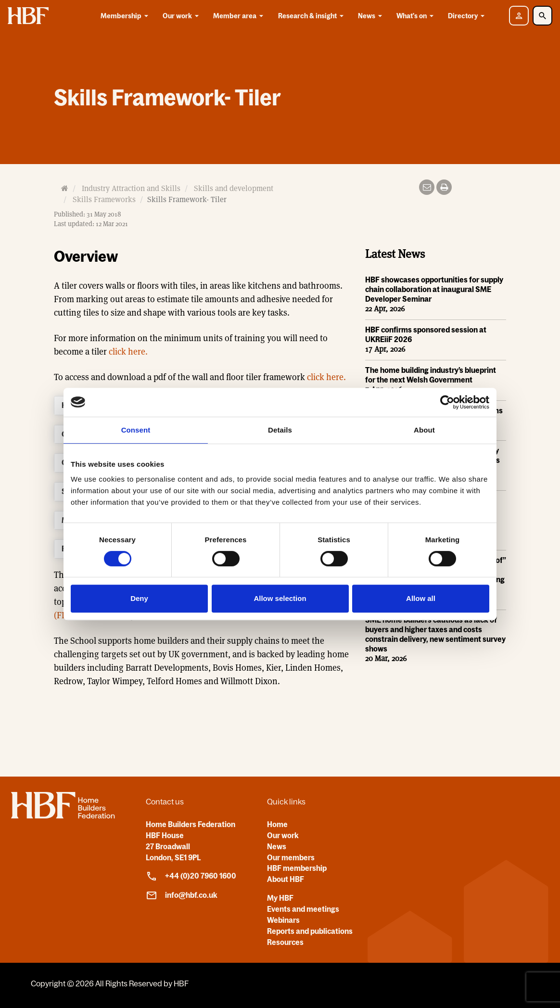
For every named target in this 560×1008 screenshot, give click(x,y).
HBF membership (297, 868)
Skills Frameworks (104, 199)
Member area (240, 16)
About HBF (285, 879)
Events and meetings (303, 909)
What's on (416, 16)
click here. (127, 351)
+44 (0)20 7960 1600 (191, 876)
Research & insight (312, 16)
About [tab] (424, 430)
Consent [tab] (136, 430)
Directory (468, 16)
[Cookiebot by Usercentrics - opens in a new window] (447, 402)
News (371, 16)
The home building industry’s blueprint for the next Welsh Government (430, 374)
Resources (285, 942)
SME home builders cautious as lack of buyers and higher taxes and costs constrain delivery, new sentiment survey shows (435, 634)
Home (277, 824)
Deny (139, 598)
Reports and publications (310, 931)
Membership (126, 16)
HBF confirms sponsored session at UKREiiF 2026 (425, 334)
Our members (291, 857)
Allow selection (280, 598)
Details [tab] (280, 430)
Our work (182, 16)
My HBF (280, 898)
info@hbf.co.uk (181, 895)
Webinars (283, 920)
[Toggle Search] (542, 16)
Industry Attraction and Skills (131, 188)
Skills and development (233, 188)
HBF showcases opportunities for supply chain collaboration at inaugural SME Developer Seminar (434, 289)
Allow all (420, 598)
